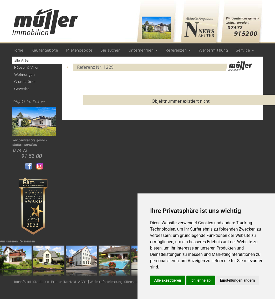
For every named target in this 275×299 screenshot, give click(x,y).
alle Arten (22, 60)
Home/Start (22, 282)
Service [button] (245, 50)
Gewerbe (21, 88)
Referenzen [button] (178, 50)
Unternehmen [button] (142, 50)
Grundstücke (24, 81)
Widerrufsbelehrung (105, 282)
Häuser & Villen (26, 67)
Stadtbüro (41, 282)
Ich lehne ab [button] (201, 280)
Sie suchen (110, 50)
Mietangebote (79, 50)
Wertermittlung (213, 50)
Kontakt (70, 282)
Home (17, 50)
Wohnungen (24, 74)
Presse (56, 282)
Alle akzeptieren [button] (167, 280)
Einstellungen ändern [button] (237, 280)
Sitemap (131, 282)
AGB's (83, 282)
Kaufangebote (44, 50)
